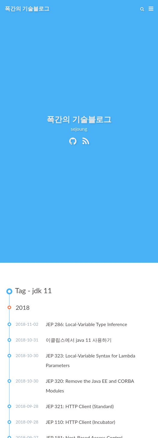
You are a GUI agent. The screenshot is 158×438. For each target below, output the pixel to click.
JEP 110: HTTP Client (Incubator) (80, 422)
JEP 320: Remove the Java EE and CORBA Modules (90, 385)
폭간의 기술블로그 (27, 8)
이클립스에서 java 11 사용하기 (79, 340)
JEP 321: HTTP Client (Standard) (80, 406)
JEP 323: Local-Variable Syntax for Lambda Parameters (90, 360)
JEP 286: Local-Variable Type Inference (86, 324)
